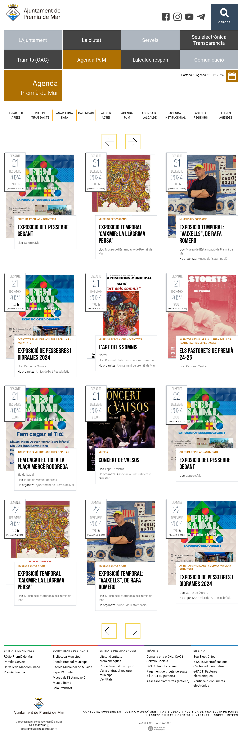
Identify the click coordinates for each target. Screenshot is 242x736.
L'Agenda (200, 75)
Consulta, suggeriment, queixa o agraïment (120, 711)
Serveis (150, 40)
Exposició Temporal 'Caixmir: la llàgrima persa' (122, 234)
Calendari (86, 113)
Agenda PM (127, 115)
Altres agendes (225, 115)
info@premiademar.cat (41, 728)
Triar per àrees (16, 115)
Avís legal (171, 711)
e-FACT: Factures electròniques (205, 674)
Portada (186, 75)
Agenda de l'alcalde (149, 115)
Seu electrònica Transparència (209, 40)
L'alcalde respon (150, 60)
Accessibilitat (161, 715)
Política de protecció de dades (211, 711)
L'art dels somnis (118, 347)
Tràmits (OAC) (33, 60)
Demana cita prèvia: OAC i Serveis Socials (165, 659)
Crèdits (184, 715)
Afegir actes (106, 115)
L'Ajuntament (33, 40)
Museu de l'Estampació (69, 677)
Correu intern (226, 715)
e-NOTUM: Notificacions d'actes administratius (210, 664)
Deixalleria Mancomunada (22, 667)
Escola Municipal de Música (72, 667)
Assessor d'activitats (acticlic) (168, 681)
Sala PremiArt (62, 688)
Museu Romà (62, 683)
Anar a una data (64, 115)
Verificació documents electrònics (209, 683)
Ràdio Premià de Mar (18, 657)
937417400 (39, 725)
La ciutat (91, 40)
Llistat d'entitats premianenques (111, 659)
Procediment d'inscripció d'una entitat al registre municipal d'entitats (117, 672)
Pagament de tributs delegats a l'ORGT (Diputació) (167, 674)
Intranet (202, 715)
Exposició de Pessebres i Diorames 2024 (44, 354)
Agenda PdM (91, 60)
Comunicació (209, 60)
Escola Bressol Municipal (70, 662)
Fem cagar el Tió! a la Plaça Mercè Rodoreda (43, 464)
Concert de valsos (119, 460)
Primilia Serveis (15, 662)
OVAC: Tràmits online (161, 666)
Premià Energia (14, 672)
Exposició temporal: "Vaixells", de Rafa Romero (201, 234)
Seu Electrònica (204, 657)
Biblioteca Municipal (67, 657)
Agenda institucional (175, 115)
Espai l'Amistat (63, 672)
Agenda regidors (201, 115)
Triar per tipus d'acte (40, 115)
